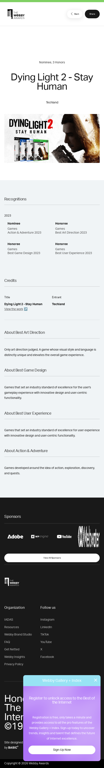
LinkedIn (46, 627)
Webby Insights (14, 657)
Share (92, 14)
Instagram (47, 619)
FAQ (7, 642)
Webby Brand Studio (18, 634)
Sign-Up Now (62, 749)
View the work (13, 309)
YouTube (46, 642)
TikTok (44, 634)
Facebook (47, 657)
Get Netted (11, 649)
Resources (11, 627)
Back (74, 14)
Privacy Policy (13, 664)
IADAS (8, 619)
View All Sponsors (52, 558)
